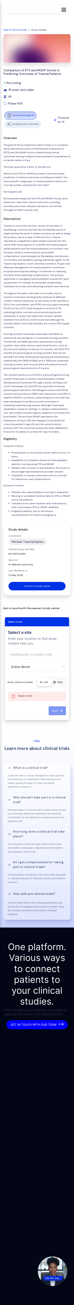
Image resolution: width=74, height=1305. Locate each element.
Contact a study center (37, 586)
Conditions (14, 535)
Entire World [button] (20, 667)
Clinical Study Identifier (21, 549)
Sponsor (13, 560)
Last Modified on (18, 570)
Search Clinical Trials (15, 29)
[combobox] (37, 654)
